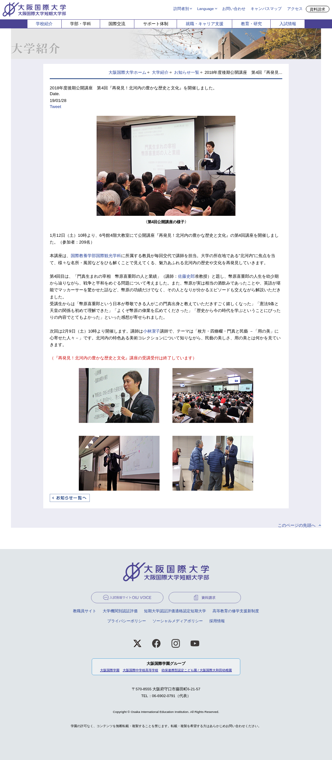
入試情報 (287, 23)
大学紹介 (160, 72)
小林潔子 (151, 331)
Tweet (55, 106)
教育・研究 (251, 23)
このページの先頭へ (297, 525)
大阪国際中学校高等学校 (140, 670)
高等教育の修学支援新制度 (236, 611)
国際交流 (117, 23)
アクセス (295, 8)
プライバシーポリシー (126, 621)
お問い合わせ (233, 8)
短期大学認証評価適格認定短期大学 (175, 611)
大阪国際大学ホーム (127, 72)
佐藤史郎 (186, 276)
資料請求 (317, 9)
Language (205, 8)
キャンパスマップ (266, 8)
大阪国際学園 (109, 670)
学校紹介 (44, 23)
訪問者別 (181, 8)
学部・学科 (80, 23)
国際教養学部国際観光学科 (96, 255)
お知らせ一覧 (186, 72)
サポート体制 (155, 23)
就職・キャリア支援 (204, 23)
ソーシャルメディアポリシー (177, 621)
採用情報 (217, 621)
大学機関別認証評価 (120, 611)
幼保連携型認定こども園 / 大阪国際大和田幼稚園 (196, 670)
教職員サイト (84, 611)
